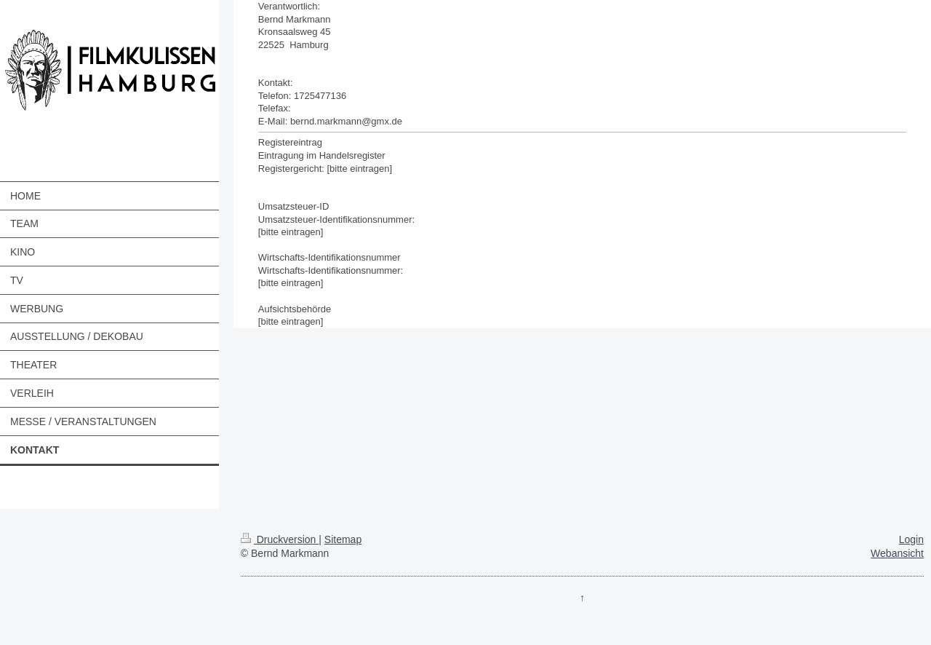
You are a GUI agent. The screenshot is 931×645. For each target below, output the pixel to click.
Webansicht (897, 553)
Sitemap (342, 539)
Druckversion (280, 539)
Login (911, 539)
